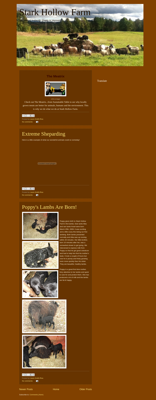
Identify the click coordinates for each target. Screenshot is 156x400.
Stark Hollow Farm (55, 12)
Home (56, 389)
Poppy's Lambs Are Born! (49, 207)
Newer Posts (26, 389)
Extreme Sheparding (43, 134)
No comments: (28, 122)
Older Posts (85, 389)
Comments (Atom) (36, 395)
